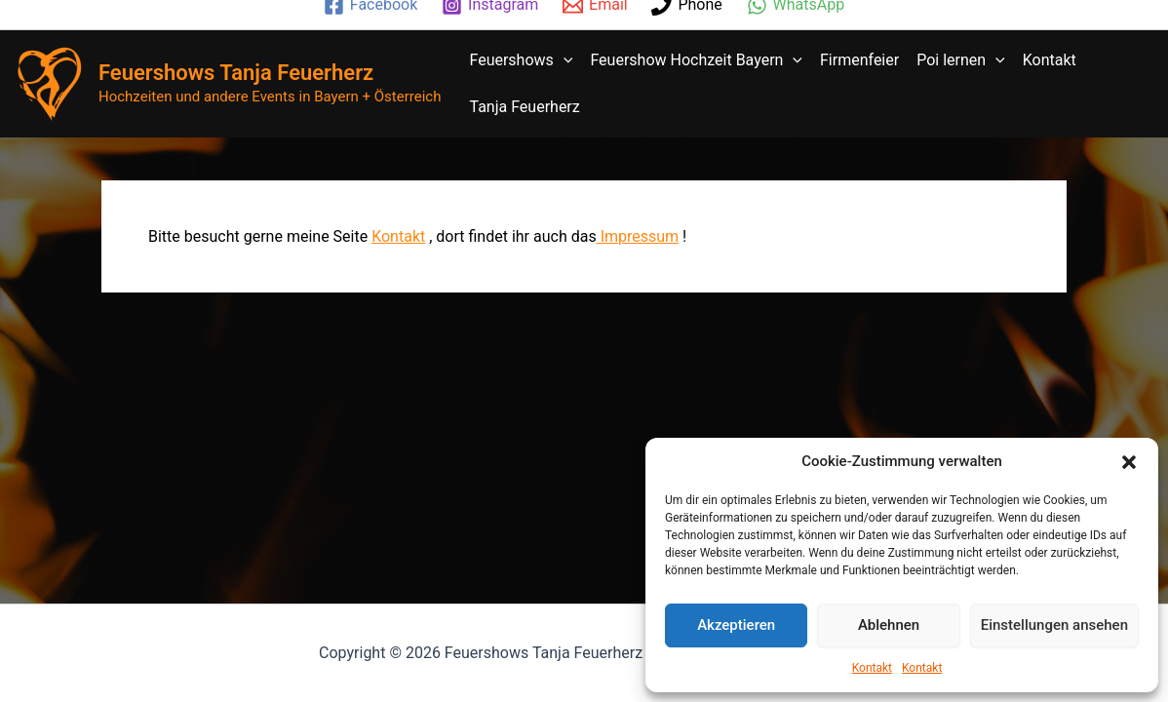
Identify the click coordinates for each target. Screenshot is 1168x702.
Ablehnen (888, 625)
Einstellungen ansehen (1054, 625)
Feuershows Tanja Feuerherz (235, 72)
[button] (1129, 462)
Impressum (638, 236)
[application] (563, 60)
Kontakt (872, 668)
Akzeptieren (736, 625)
